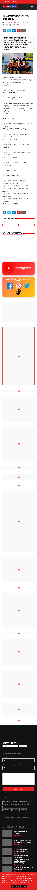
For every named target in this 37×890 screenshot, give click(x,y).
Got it (24, 886)
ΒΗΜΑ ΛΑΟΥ (15, 809)
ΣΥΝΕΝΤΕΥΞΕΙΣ (18, 807)
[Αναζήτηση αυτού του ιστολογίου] (10, 746)
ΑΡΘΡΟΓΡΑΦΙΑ (15, 804)
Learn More (15, 886)
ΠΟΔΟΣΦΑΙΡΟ (6, 801)
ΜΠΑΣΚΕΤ (15, 801)
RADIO (30, 807)
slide (17, 25)
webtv (25, 807)
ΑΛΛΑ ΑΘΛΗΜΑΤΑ (7, 807)
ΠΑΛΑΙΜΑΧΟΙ (23, 809)
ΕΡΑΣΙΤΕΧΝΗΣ (6, 809)
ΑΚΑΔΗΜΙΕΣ (6, 804)
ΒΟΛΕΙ (30, 801)
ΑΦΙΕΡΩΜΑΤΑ (24, 804)
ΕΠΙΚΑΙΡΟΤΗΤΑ (23, 801)
